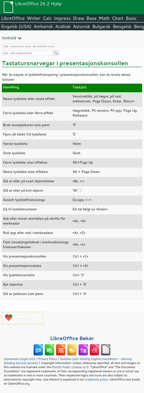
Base (91, 18)
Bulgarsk (101, 26)
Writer (33, 18)
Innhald (9, 38)
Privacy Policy (47, 359)
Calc (47, 18)
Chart (117, 18)
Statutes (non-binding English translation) (88, 359)
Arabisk (63, 26)
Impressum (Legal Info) (19, 359)
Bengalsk (122, 26)
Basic (131, 18)
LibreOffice (13, 18)
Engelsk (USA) (16, 26)
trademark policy (96, 379)
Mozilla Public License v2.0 (70, 367)
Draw (78, 18)
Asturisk (81, 26)
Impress (62, 18)
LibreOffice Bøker (72, 338)
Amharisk (43, 26)
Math (104, 18)
